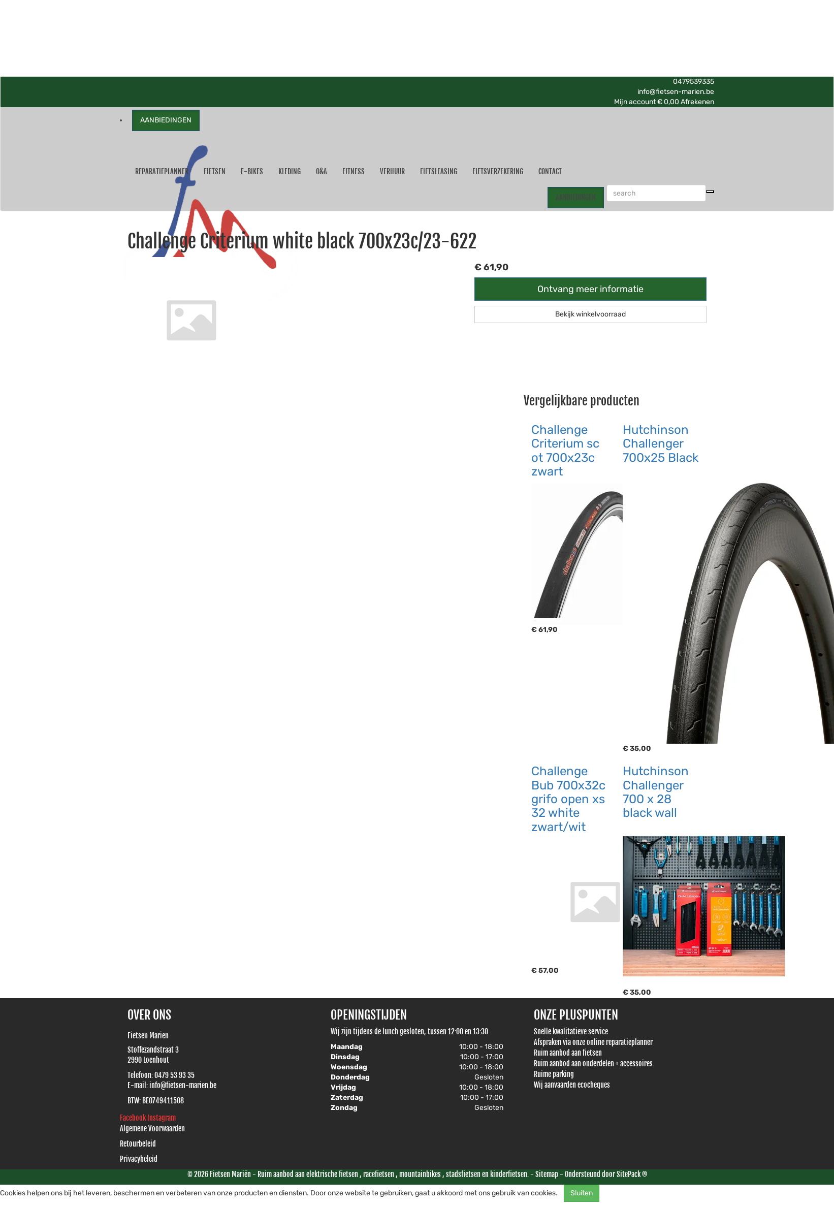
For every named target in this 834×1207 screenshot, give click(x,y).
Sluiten (581, 1193)
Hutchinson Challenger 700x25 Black (660, 444)
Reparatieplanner (161, 171)
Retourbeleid (138, 1143)
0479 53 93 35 (174, 1075)
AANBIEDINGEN (165, 120)
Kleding (289, 171)
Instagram (161, 1118)
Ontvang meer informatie (590, 289)
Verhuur (392, 171)
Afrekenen (697, 102)
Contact (550, 171)
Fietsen (215, 171)
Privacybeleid (138, 1159)
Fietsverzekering (497, 171)
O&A (321, 171)
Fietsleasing (438, 171)
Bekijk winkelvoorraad (590, 314)
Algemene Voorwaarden (152, 1128)
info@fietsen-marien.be (675, 91)
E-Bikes (252, 171)
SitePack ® (632, 1174)
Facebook (133, 1118)
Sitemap (546, 1174)
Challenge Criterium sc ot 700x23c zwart (565, 451)
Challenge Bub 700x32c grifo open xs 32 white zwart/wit (568, 799)
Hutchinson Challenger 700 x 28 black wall (656, 792)
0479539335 (693, 81)
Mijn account (635, 102)
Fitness (353, 171)
